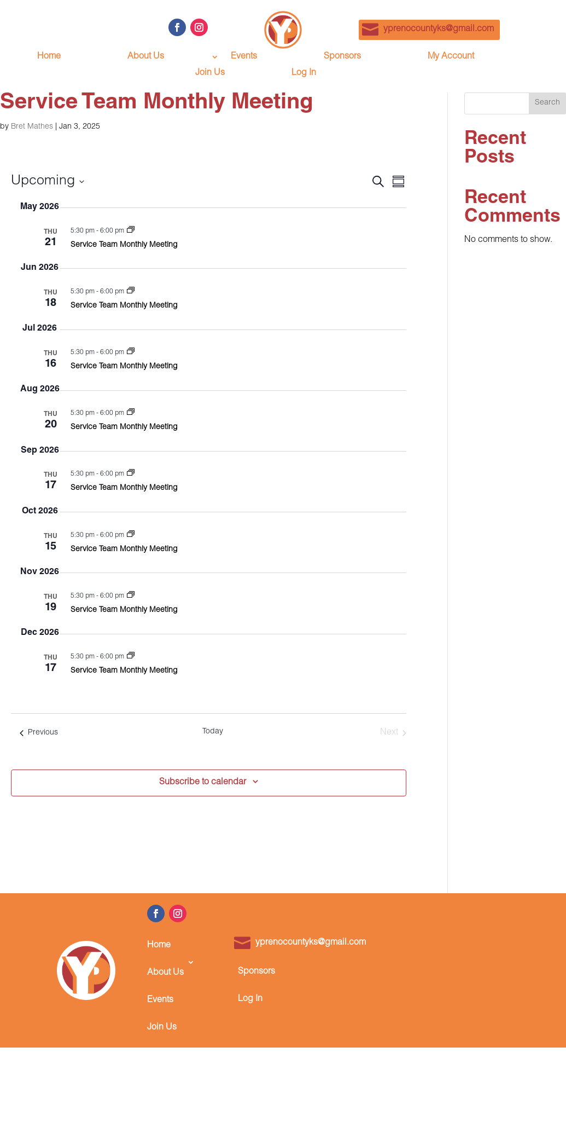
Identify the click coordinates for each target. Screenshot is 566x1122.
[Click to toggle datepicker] (47, 181)
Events (244, 57)
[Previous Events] (39, 733)
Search (547, 103)
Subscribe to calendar (202, 782)
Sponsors (342, 57)
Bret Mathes (32, 127)
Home (49, 57)
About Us (145, 57)
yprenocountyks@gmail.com (438, 29)
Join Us (210, 74)
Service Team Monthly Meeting (124, 245)
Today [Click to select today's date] (212, 732)
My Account (451, 57)
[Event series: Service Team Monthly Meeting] (131, 231)
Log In (303, 74)
